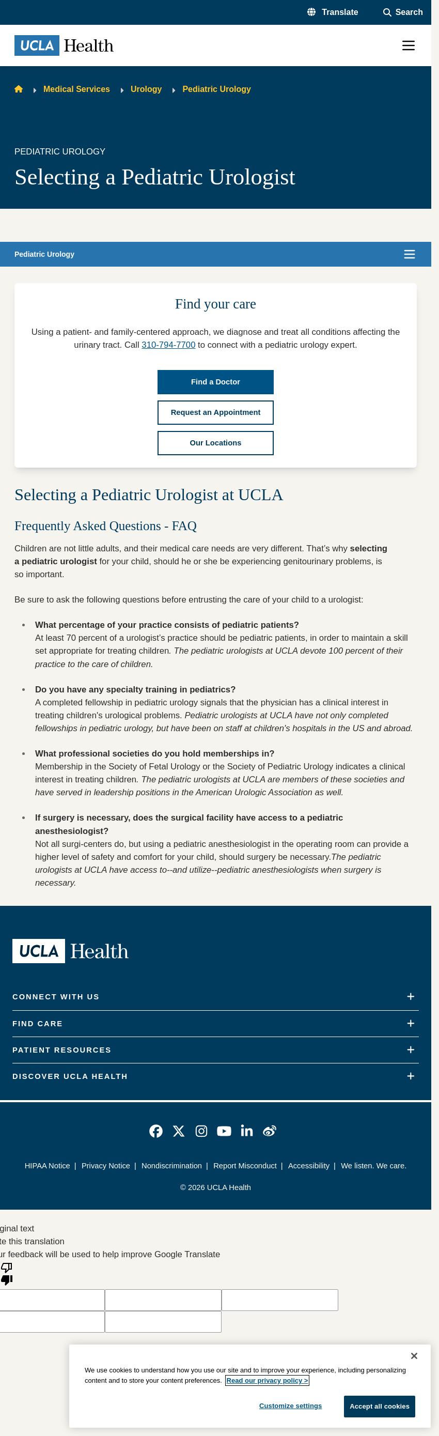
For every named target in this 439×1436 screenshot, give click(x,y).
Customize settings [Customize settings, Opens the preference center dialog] (290, 1406)
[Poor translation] (7, 1273)
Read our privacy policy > (267, 1380)
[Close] (414, 1356)
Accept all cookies (380, 1406)
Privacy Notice (106, 1166)
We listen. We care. (373, 1166)
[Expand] (411, 996)
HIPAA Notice (47, 1166)
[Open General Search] (403, 12)
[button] (332, 12)
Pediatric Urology (216, 89)
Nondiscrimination (172, 1166)
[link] (156, 1131)
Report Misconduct (245, 1166)
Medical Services (76, 89)
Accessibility (309, 1166)
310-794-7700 (168, 345)
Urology (146, 89)
